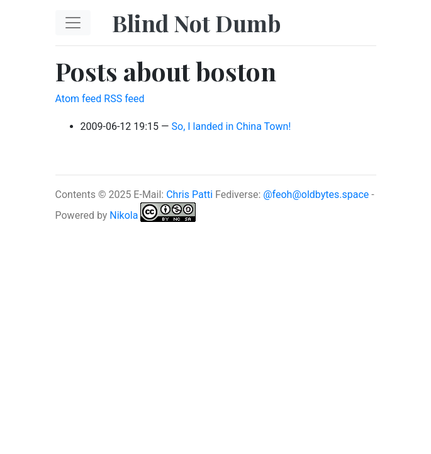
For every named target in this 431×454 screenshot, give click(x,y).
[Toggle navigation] (73, 22)
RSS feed (124, 99)
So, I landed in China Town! (231, 126)
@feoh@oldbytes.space (316, 195)
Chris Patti (189, 195)
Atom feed (78, 99)
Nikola (123, 215)
